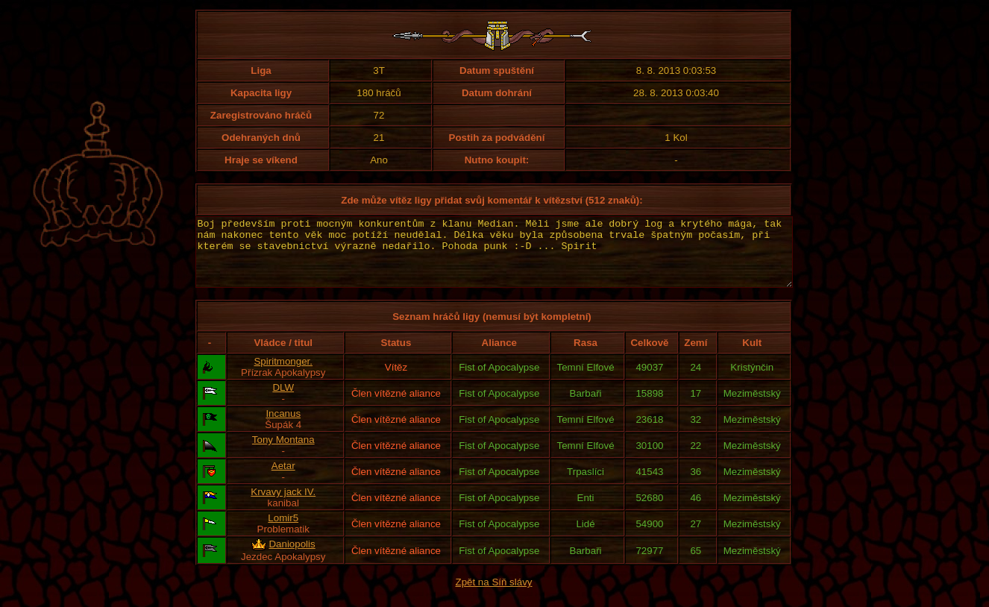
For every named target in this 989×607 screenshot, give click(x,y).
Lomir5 (283, 531)
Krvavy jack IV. (283, 505)
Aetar (283, 479)
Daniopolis (292, 557)
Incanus (283, 427)
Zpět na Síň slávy (494, 595)
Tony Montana (283, 453)
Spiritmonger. (283, 374)
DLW (283, 400)
